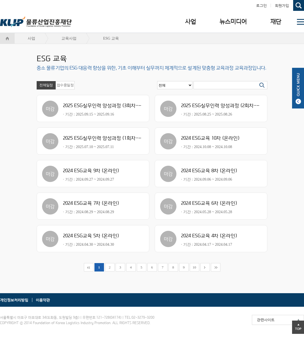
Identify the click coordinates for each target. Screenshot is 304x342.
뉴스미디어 (233, 21)
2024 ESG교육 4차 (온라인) (209, 235)
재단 (275, 21)
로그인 (261, 5)
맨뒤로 (215, 267)
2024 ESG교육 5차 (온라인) (91, 235)
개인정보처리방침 (14, 300)
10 (194, 267)
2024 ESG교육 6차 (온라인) (209, 203)
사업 (190, 21)
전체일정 (46, 85)
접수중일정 (65, 85)
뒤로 (205, 267)
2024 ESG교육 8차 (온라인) (209, 170)
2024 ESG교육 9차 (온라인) (91, 170)
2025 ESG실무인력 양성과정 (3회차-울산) (106, 105)
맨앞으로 (88, 267)
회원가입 (282, 5)
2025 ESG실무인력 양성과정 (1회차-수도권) (108, 138)
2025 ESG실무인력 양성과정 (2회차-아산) (224, 105)
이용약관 (43, 300)
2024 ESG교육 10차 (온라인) (210, 138)
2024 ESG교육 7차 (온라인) (91, 203)
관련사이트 (266, 319)
